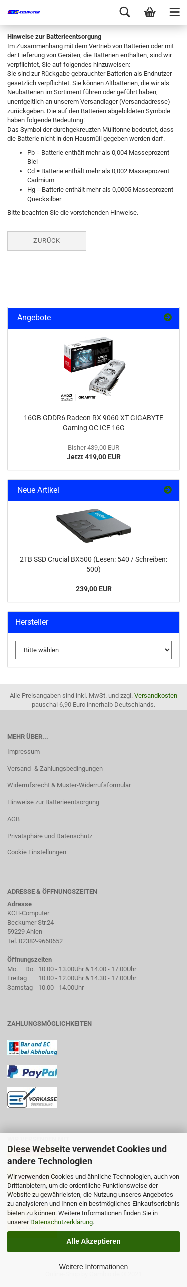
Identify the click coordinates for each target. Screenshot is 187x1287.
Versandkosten (155, 695)
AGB (13, 819)
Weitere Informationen (93, 1267)
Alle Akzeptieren (93, 1241)
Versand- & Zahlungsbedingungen (55, 768)
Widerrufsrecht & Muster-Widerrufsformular (69, 785)
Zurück (46, 240)
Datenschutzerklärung (61, 1222)
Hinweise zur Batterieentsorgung (53, 802)
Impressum (23, 751)
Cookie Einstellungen (36, 852)
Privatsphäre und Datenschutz (49, 836)
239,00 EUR (94, 589)
